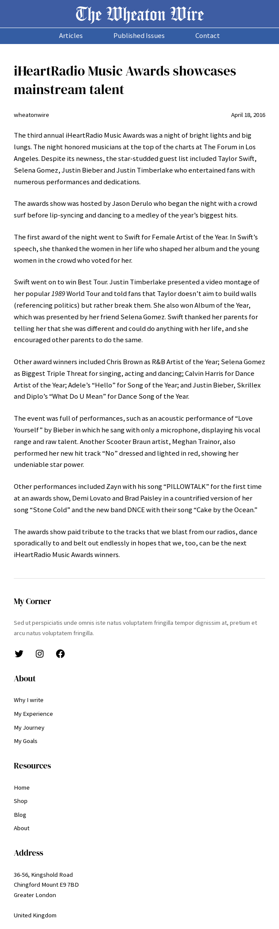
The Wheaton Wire (139, 14)
